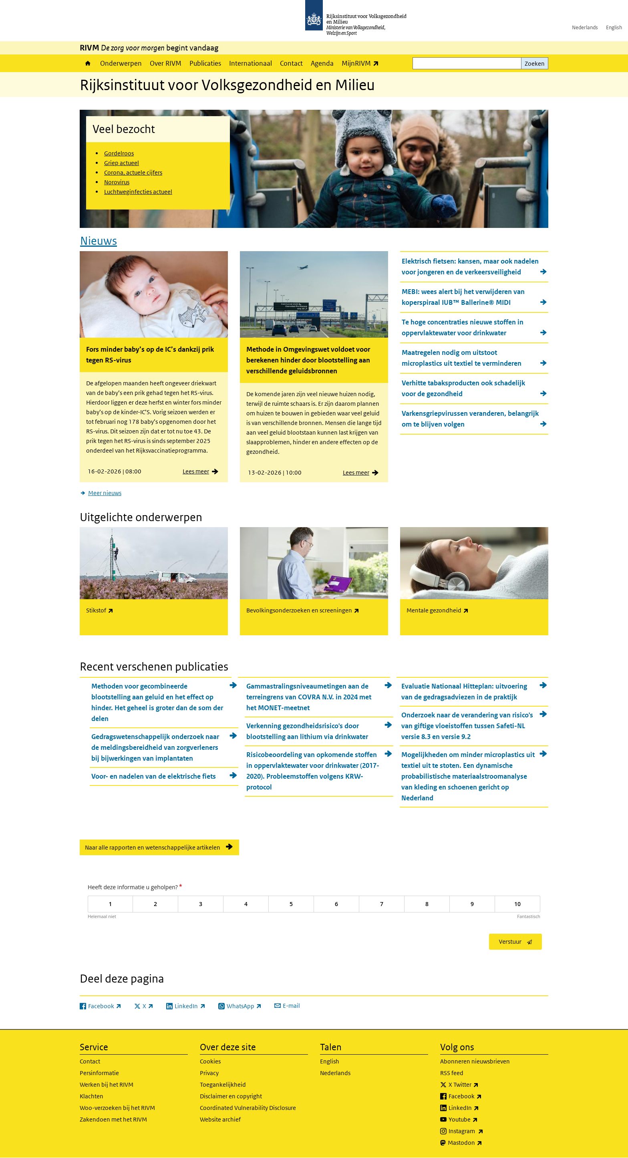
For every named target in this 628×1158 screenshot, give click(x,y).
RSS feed (451, 1073)
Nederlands (585, 27)
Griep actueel (121, 163)
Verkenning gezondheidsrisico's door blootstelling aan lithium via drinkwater (307, 731)
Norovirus (116, 182)
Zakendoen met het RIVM (113, 1119)
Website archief (220, 1119)
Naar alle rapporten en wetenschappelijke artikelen (152, 847)
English (614, 27)
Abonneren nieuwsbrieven (475, 1061)
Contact (291, 63)
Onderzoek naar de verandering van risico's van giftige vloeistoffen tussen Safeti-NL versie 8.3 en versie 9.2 (467, 726)
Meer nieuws (104, 493)
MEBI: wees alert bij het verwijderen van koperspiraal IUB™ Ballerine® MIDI (463, 297)
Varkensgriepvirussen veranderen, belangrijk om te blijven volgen (470, 419)
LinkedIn (481, 1108)
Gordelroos (119, 153)
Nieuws (98, 241)
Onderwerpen (121, 63)
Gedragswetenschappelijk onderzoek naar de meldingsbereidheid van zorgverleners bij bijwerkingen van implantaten (155, 747)
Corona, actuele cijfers (133, 172)
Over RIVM (165, 63)
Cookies (210, 1061)
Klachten (91, 1096)
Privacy (209, 1073)
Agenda (322, 63)
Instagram (484, 1131)
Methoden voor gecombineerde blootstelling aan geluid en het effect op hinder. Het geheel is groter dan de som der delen (157, 702)
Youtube (481, 1119)
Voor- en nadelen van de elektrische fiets (153, 776)
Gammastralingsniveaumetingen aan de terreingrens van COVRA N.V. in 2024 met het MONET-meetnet (308, 697)
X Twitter (481, 1085)
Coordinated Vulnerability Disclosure (248, 1108)
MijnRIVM (362, 63)
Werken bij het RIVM (106, 1084)
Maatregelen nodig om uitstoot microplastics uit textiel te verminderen (461, 358)
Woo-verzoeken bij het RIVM (117, 1108)
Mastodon (482, 1143)
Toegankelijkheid (223, 1084)
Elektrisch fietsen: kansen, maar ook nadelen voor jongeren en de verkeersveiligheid (470, 266)
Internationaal (250, 63)
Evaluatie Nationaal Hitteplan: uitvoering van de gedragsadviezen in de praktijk (464, 691)
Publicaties (205, 63)
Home (88, 63)
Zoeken (535, 63)
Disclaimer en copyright (231, 1096)
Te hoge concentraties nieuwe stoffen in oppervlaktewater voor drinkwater (462, 327)
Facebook (483, 1096)
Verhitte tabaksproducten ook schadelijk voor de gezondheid (463, 388)
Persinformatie (99, 1073)
